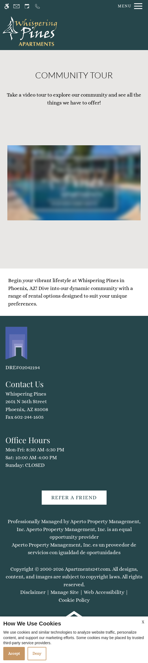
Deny (36, 653)
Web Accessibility (104, 592)
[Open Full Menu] (128, 6)
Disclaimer (33, 592)
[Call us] (37, 6)
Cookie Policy (74, 600)
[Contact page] (16, 6)
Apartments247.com (87, 569)
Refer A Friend (74, 497)
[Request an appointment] (27, 6)
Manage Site (64, 592)
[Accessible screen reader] (6, 6)
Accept (14, 653)
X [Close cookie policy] (143, 622)
